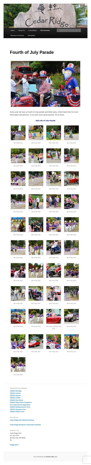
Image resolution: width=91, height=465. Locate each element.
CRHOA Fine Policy (16, 400)
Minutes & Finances (17, 35)
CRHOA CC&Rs (15, 398)
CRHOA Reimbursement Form (20, 407)
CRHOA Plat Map (15, 391)
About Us (21, 30)
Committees (32, 30)
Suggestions (14, 445)
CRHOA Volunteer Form (18, 409)
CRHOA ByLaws (15, 395)
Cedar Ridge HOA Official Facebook (22, 420)
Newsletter (31, 35)
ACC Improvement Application (20, 405)
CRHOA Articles (15, 393)
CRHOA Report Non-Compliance (21, 402)
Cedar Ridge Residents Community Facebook (25, 425)
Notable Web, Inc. (51, 457)
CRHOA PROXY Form (17, 411)
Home (13, 30)
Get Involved (45, 30)
